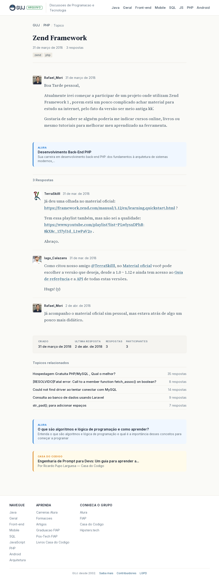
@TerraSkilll (103, 265)
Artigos (41, 524)
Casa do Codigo (92, 524)
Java (115, 7)
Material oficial (137, 265)
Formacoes (44, 518)
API (80, 279)
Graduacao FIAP (48, 530)
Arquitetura (17, 560)
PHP (190, 7)
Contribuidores (126, 573)
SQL (172, 7)
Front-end (16, 524)
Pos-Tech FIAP (47, 536)
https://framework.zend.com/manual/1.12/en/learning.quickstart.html (109, 208)
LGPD (143, 573)
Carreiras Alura (47, 512)
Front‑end (143, 7)
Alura (83, 512)
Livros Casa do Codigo (52, 542)
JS (181, 7)
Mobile (160, 7)
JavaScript (17, 542)
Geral (127, 7)
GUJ (36, 25)
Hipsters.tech (89, 530)
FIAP (83, 518)
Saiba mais (106, 573)
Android (203, 7)
